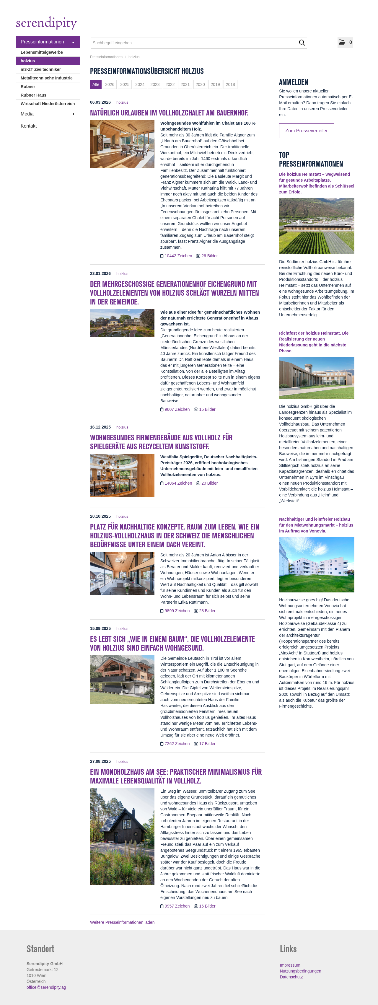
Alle (95, 84)
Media (47, 113)
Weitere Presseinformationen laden (122, 922)
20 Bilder (209, 483)
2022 (170, 84)
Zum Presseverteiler (306, 130)
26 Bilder (209, 255)
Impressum (290, 965)
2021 (185, 84)
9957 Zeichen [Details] (178, 906)
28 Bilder (207, 610)
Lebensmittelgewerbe (42, 52)
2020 (200, 84)
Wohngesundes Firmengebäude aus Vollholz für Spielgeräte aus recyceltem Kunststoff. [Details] (161, 442)
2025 (124, 84)
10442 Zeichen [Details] (179, 255)
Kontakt (29, 125)
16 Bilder (207, 906)
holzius (28, 60)
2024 (139, 84)
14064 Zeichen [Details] (179, 483)
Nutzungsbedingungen (300, 971)
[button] (345, 42)
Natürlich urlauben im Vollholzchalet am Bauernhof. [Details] (169, 112)
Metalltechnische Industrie (47, 78)
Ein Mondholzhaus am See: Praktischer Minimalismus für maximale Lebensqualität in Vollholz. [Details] (176, 776)
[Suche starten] (302, 42)
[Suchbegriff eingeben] (199, 43)
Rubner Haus (33, 95)
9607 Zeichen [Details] (178, 409)
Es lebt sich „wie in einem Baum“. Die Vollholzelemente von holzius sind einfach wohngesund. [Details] (172, 643)
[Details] (122, 146)
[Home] (46, 24)
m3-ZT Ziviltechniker (41, 69)
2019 (215, 84)
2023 (154, 84)
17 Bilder (207, 743)
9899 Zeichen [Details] (178, 610)
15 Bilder (207, 409)
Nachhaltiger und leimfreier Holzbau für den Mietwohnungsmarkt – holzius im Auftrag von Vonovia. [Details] (316, 525)
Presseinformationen (47, 42)
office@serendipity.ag (46, 987)
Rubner (28, 86)
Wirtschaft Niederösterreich (48, 103)
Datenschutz (291, 977)
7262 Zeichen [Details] (178, 743)
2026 (109, 84)
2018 (230, 84)
